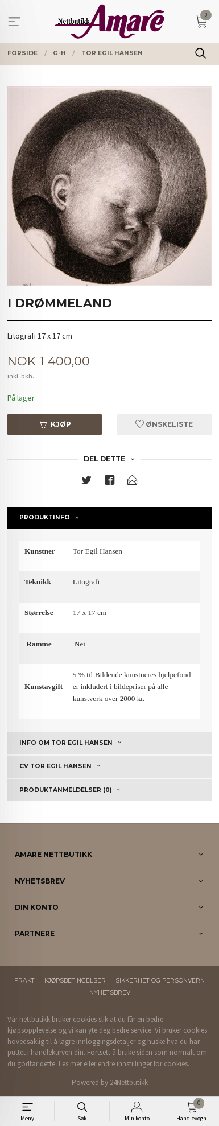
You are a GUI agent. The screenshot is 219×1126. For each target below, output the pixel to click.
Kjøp (54, 424)
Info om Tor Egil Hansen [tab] (66, 742)
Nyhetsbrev (109, 992)
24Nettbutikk (129, 1082)
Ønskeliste (164, 424)
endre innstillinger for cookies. (143, 1064)
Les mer (70, 1064)
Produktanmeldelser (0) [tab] (65, 790)
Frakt (24, 980)
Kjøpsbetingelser (75, 980)
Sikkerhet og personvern (160, 980)
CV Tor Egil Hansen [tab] (55, 766)
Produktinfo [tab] (44, 517)
